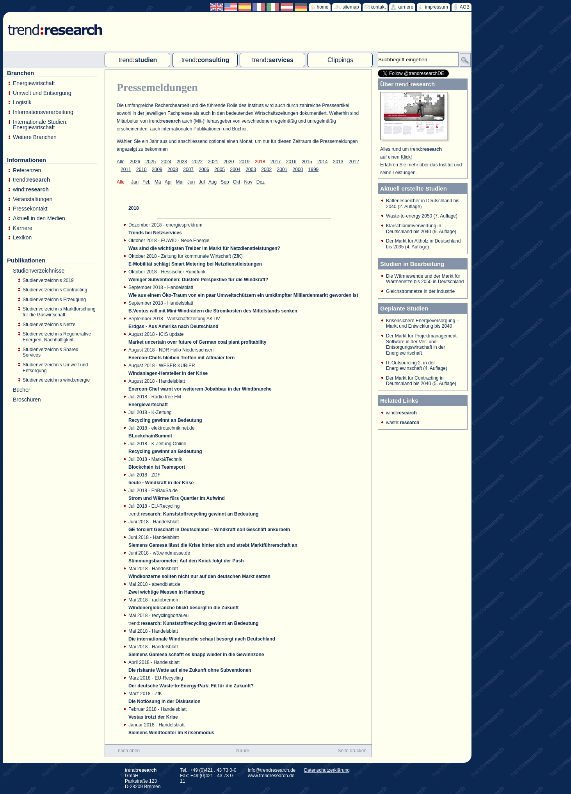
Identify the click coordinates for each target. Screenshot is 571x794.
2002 (266, 169)
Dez (260, 182)
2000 (298, 169)
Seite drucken (352, 750)
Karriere (22, 228)
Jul (202, 182)
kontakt (378, 7)
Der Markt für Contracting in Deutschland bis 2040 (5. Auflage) (421, 381)
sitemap (351, 7)
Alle (121, 161)
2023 (182, 161)
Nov (248, 182)
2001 (282, 169)
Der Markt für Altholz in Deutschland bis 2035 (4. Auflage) (423, 244)
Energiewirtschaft (34, 83)
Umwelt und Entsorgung (42, 93)
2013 (338, 161)
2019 (244, 161)
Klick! (406, 157)
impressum (436, 7)
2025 (150, 161)
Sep (225, 182)
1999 (313, 169)
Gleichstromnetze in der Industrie (420, 291)
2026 (135, 161)
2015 (307, 161)
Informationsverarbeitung (43, 112)
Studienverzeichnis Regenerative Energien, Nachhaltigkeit (57, 337)
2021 (213, 161)
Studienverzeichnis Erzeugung (54, 299)
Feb (146, 182)
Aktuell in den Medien (39, 218)
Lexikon (22, 238)
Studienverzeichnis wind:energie (56, 380)
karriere (405, 7)
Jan (135, 182)
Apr (168, 182)
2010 (141, 169)
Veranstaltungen (32, 199)
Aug (212, 182)
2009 (157, 169)
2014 (322, 161)
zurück (242, 750)
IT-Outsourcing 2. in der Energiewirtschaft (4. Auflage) (416, 365)
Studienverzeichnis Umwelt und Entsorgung (55, 367)
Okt (236, 182)
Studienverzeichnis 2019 (48, 280)
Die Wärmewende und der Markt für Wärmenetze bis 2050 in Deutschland (425, 279)
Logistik (22, 102)
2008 (172, 169)
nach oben (129, 750)
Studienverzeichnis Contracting (55, 290)
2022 (197, 161)
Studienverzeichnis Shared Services (50, 352)
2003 (250, 169)
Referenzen (27, 170)
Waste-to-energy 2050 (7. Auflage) (421, 216)
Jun (191, 182)
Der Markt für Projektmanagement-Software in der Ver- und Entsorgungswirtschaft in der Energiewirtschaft (422, 344)
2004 (235, 169)
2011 (126, 169)
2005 (219, 169)
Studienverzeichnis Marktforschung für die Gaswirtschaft (59, 312)
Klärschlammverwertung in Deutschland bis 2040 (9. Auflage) (421, 228)
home (323, 7)
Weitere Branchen (35, 137)
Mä (158, 182)
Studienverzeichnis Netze (49, 324)
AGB (465, 7)
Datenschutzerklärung (327, 770)
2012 (354, 161)
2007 (188, 169)
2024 (166, 161)
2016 (291, 161)
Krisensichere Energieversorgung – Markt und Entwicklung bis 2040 (422, 323)
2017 (275, 161)
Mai (179, 182)
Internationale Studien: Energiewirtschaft (40, 124)
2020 (229, 161)
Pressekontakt (30, 209)
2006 (204, 169)
